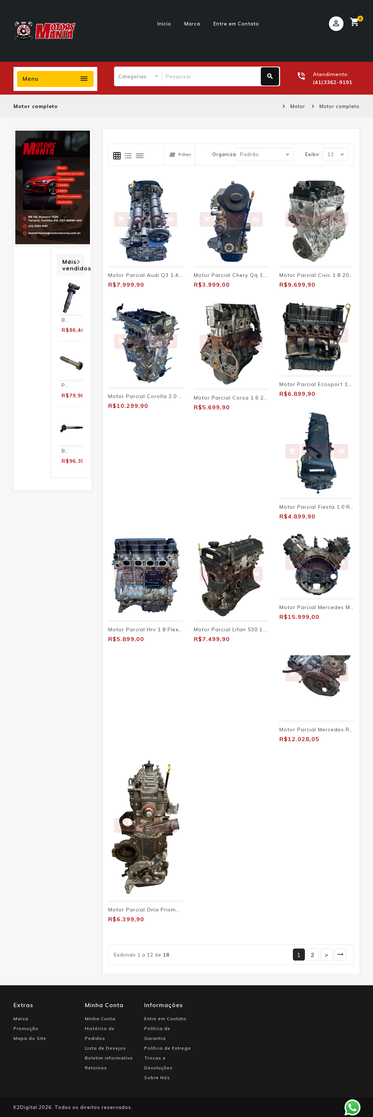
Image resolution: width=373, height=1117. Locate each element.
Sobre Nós (157, 1077)
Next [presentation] (78, 261)
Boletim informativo (109, 1058)
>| (340, 955)
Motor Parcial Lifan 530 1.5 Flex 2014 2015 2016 (259, 629)
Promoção (26, 1028)
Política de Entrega (167, 1048)
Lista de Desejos (105, 1048)
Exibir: (313, 154)
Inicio (164, 24)
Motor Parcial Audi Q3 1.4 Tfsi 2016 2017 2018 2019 (179, 275)
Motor (297, 106)
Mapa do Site (29, 1038)
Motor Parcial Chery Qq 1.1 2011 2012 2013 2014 (260, 275)
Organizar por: (231, 154)
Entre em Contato (236, 24)
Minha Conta (100, 1018)
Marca (192, 24)
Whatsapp (352, 1107)
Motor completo (339, 106)
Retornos (96, 1067)
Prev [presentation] (69, 261)
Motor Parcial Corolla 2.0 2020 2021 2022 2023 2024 (179, 396)
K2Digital (25, 1107)
